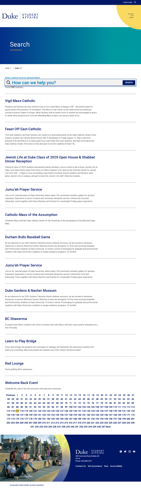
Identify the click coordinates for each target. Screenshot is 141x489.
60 (21, 403)
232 (37, 426)
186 (66, 418)
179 (35, 418)
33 (30, 399)
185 (62, 418)
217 (75, 422)
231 (32, 426)
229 (128, 422)
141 (124, 411)
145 (13, 415)
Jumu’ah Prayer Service (23, 189)
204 (17, 422)
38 (53, 399)
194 (101, 418)
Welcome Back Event (21, 383)
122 (39, 411)
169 (119, 415)
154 (53, 415)
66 (48, 403)
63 (35, 403)
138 (110, 411)
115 (8, 411)
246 (99, 426)
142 (128, 411)
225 (110, 422)
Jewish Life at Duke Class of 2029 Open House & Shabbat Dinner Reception (50, 159)
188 (75, 418)
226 (115, 422)
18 (93, 395)
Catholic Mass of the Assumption (31, 215)
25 (124, 395)
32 (26, 399)
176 (22, 418)
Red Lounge (14, 363)
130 (75, 411)
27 (133, 395)
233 (41, 426)
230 (133, 422)
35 (39, 399)
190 (84, 418)
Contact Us (80, 466)
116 (13, 411)
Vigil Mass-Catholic (20, 101)
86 (8, 407)
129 (70, 411)
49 (101, 399)
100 (70, 407)
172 (133, 415)
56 (133, 399)
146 (17, 415)
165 (101, 415)
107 (101, 407)
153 (48, 415)
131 (79, 411)
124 (48, 411)
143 (133, 411)
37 (48, 399)
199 (124, 418)
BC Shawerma (16, 319)
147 (22, 415)
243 (85, 426)
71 (70, 403)
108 (106, 407)
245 (94, 426)
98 (61, 407)
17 (88, 395)
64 (39, 403)
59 (17, 403)
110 (115, 407)
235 (50, 426)
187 (70, 418)
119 (26, 411)
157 (66, 415)
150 (35, 415)
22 (111, 395)
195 (106, 418)
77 (97, 403)
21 (106, 395)
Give (106, 466)
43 (75, 399)
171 (128, 415)
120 (30, 411)
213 (57, 422)
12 (66, 395)
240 (72, 426)
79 (106, 403)
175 (17, 418)
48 (97, 399)
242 (81, 426)
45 (84, 399)
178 (30, 418)
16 (84, 395)
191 (88, 418)
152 (44, 415)
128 (66, 411)
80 (110, 403)
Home (7, 68)
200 (128, 418)
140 (119, 411)
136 (101, 411)
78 (101, 403)
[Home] (20, 16)
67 (53, 403)
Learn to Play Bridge (20, 341)
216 (70, 422)
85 (133, 403)
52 (115, 399)
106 (97, 407)
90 (26, 407)
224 (106, 422)
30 (17, 399)
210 (44, 422)
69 (61, 403)
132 (84, 411)
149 (30, 415)
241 (77, 426)
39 (57, 399)
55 (128, 399)
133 (88, 411)
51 (110, 399)
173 (8, 418)
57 (8, 403)
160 (79, 415)
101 (75, 407)
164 (97, 415)
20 (102, 395)
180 (39, 418)
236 (54, 426)
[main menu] (131, 16)
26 (128, 395)
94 (44, 407)
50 (106, 399)
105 (93, 407)
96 (53, 407)
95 (48, 407)
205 (22, 422)
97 (57, 407)
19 (97, 395)
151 (39, 415)
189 (79, 418)
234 (45, 426)
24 (119, 395)
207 (30, 422)
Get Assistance (95, 466)
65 (44, 403)
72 (75, 403)
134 (93, 411)
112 (124, 407)
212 (53, 422)
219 (84, 422)
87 (13, 407)
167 (110, 415)
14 (75, 395)
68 (57, 403)
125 (53, 411)
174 (13, 418)
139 (115, 411)
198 (119, 418)
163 (93, 415)
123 (44, 411)
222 (97, 422)
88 (17, 407)
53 (119, 399)
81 (115, 403)
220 (88, 422)
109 (110, 407)
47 (93, 399)
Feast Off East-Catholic (23, 129)
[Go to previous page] (10, 395)
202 (8, 422)
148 (26, 415)
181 (44, 418)
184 (57, 418)
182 (48, 418)
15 (79, 395)
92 (35, 407)
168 (115, 415)
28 (8, 399)
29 (13, 399)
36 (44, 399)
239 (68, 426)
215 (66, 422)
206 (26, 422)
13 (71, 395)
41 (66, 399)
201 (133, 418)
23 (115, 395)
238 (63, 426)
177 (26, 418)
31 (21, 399)
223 (101, 422)
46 (88, 399)
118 (22, 411)
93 (39, 407)
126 (57, 411)
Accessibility (116, 466)
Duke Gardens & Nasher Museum (30, 291)
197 (115, 418)
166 (106, 415)
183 (53, 418)
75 (88, 403)
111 (119, 407)
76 (93, 403)
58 (13, 403)
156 (62, 415)
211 (48, 422)
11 (62, 395)
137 (106, 411)
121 (35, 411)
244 (90, 426)
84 (128, 403)
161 (84, 415)
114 (133, 407)
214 (62, 422)
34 (35, 399)
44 (79, 399)
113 (128, 407)
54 (124, 399)
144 (8, 415)
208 (35, 422)
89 (21, 407)
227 (119, 422)
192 (93, 418)
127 (62, 411)
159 (75, 415)
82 (119, 403)
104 (88, 407)
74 (84, 403)
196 (110, 418)
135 (97, 411)
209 (39, 422)
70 (66, 403)
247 (103, 426)
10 (57, 395)
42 (70, 399)
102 (79, 407)
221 (93, 422)
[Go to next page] (108, 427)
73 (79, 403)
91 (30, 407)
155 (57, 415)
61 (26, 403)
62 (30, 403)
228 (124, 422)
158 (70, 415)
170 (124, 415)
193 (97, 418)
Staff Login (127, 2)
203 (13, 422)
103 (84, 407)
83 (124, 403)
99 (66, 407)
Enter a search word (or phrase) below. (22, 78)
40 (61, 399)
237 (59, 426)
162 (88, 415)
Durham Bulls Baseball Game (27, 237)
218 (79, 422)
